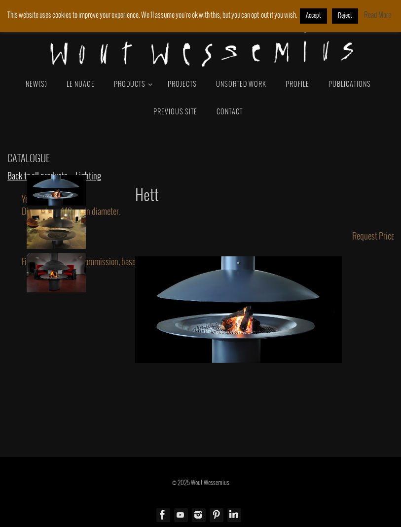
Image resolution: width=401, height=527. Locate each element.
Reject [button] (345, 15)
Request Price (373, 237)
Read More (377, 15)
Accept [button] (313, 15)
